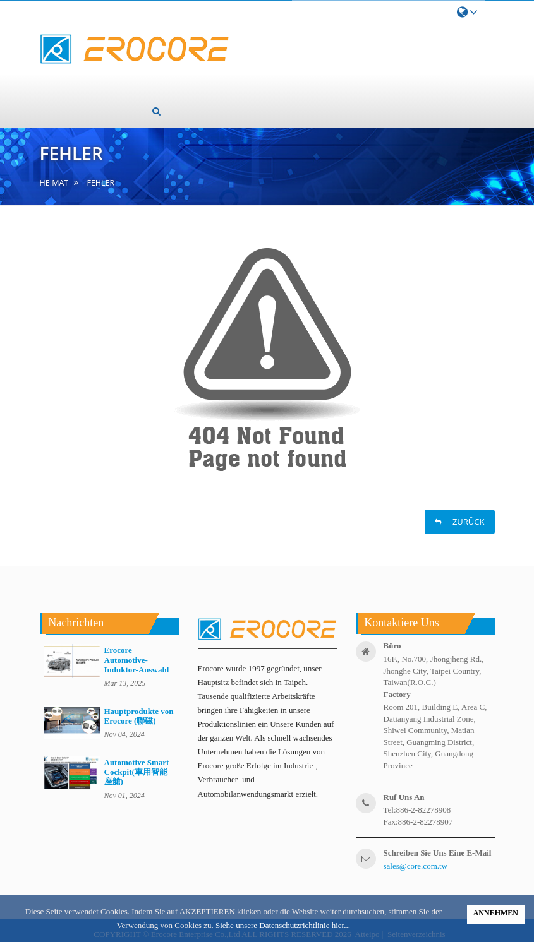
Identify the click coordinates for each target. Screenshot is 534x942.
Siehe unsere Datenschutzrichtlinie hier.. (281, 925)
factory (397, 694)
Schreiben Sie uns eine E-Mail (438, 852)
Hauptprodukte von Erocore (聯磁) (139, 715)
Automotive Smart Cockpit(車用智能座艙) (136, 772)
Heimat (54, 182)
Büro (392, 645)
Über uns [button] (132, 74)
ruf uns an (404, 797)
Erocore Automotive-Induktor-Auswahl (136, 659)
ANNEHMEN (495, 913)
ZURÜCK (460, 521)
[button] (157, 111)
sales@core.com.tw (416, 866)
